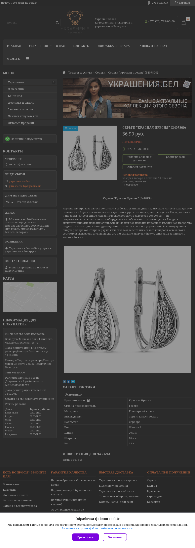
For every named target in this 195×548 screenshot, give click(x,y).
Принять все (85, 537)
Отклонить (115, 537)
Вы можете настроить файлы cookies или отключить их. (96, 528)
